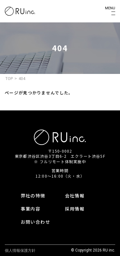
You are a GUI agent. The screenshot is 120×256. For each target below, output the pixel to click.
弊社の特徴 (33, 195)
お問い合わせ (35, 222)
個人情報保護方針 (20, 250)
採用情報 (75, 208)
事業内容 (31, 208)
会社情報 (75, 195)
